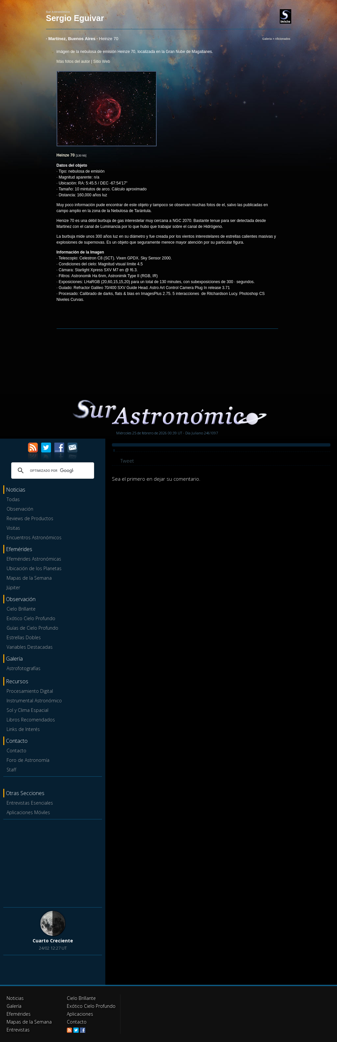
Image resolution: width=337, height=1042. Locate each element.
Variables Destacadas (30, 647)
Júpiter (13, 587)
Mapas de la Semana (29, 578)
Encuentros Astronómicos (34, 537)
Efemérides (19, 1014)
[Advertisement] (52, 863)
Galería (14, 1006)
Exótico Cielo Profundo (31, 618)
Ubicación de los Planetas (34, 568)
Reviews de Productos (30, 518)
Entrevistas (18, 1030)
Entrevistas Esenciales (30, 803)
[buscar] (51, 470)
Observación (20, 509)
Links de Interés (23, 729)
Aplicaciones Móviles (28, 812)
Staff (11, 769)
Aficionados (282, 38)
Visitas (13, 528)
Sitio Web (101, 61)
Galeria (267, 38)
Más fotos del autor (73, 61)
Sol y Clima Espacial (27, 710)
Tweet (127, 460)
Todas (13, 499)
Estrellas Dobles (24, 637)
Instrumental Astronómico (34, 700)
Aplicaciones (80, 1014)
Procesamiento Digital (30, 691)
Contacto (16, 750)
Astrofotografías (23, 668)
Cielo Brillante (21, 609)
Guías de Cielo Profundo (32, 628)
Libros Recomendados (31, 719)
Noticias (15, 998)
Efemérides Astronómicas (34, 559)
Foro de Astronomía (28, 760)
